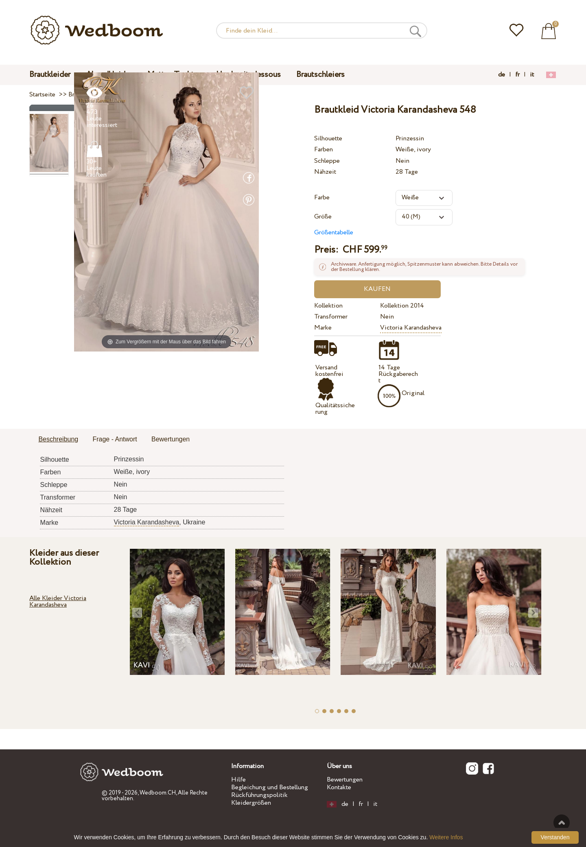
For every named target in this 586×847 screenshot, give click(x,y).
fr (517, 75)
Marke (323, 328)
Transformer (331, 317)
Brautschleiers (320, 75)
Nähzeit (325, 172)
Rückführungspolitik (259, 795)
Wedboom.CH (158, 793)
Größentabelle (333, 232)
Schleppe (327, 161)
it (532, 75)
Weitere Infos (446, 837)
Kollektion (328, 306)
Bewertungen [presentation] (170, 439)
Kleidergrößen (251, 803)
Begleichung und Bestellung (269, 787)
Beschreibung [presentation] (58, 439)
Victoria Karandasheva (411, 327)
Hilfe (238, 779)
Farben (323, 149)
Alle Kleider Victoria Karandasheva (57, 601)
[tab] (58, 440)
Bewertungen (345, 779)
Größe (323, 216)
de (501, 75)
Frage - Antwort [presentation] (114, 439)
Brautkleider (49, 75)
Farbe (322, 197)
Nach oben (561, 822)
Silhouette (328, 138)
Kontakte (339, 787)
